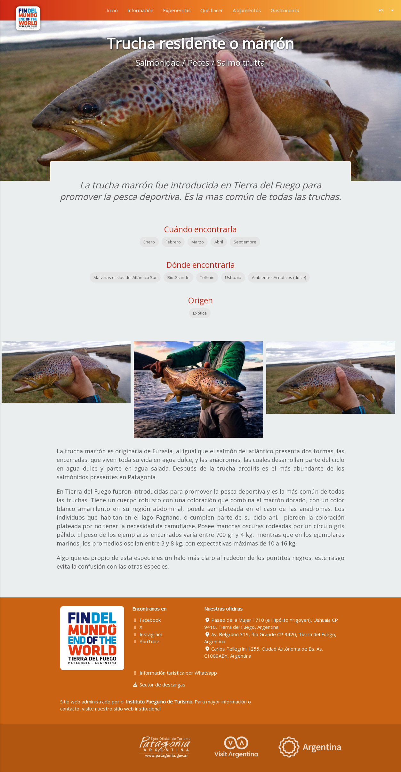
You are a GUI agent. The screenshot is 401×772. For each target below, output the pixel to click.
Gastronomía (285, 10)
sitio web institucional (137, 708)
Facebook (146, 620)
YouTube (145, 641)
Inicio (112, 10)
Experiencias (177, 10)
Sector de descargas (158, 684)
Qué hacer (211, 10)
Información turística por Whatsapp (174, 672)
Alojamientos (247, 10)
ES (387, 10)
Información (140, 10)
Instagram (147, 634)
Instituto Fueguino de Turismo (159, 701)
